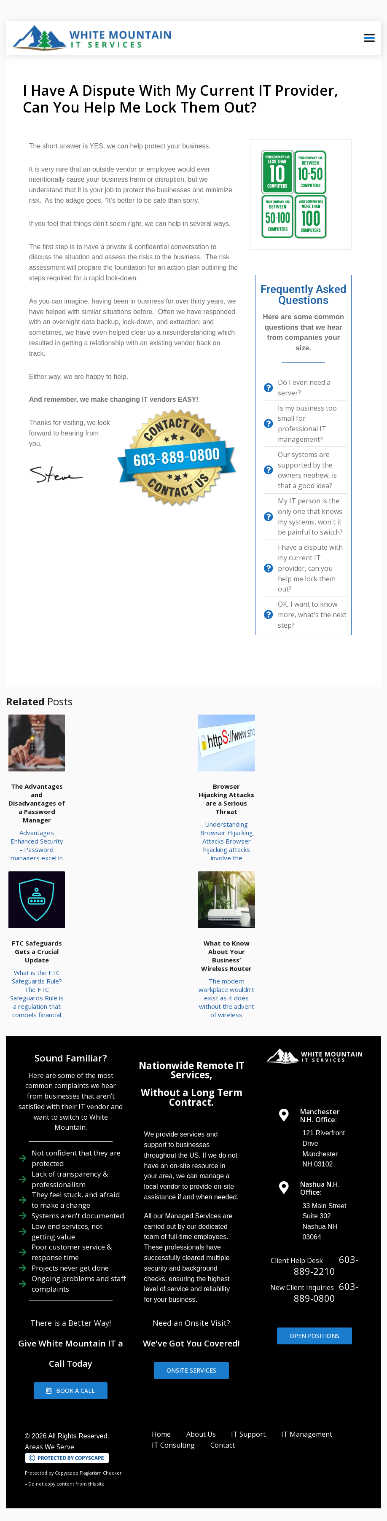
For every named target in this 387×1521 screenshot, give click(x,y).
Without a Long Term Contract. (191, 1097)
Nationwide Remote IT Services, (192, 1070)
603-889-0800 (326, 1292)
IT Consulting (173, 1445)
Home (161, 1434)
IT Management (306, 1434)
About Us (201, 1434)
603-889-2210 (326, 1265)
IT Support (248, 1434)
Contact (222, 1445)
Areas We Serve (49, 1446)
